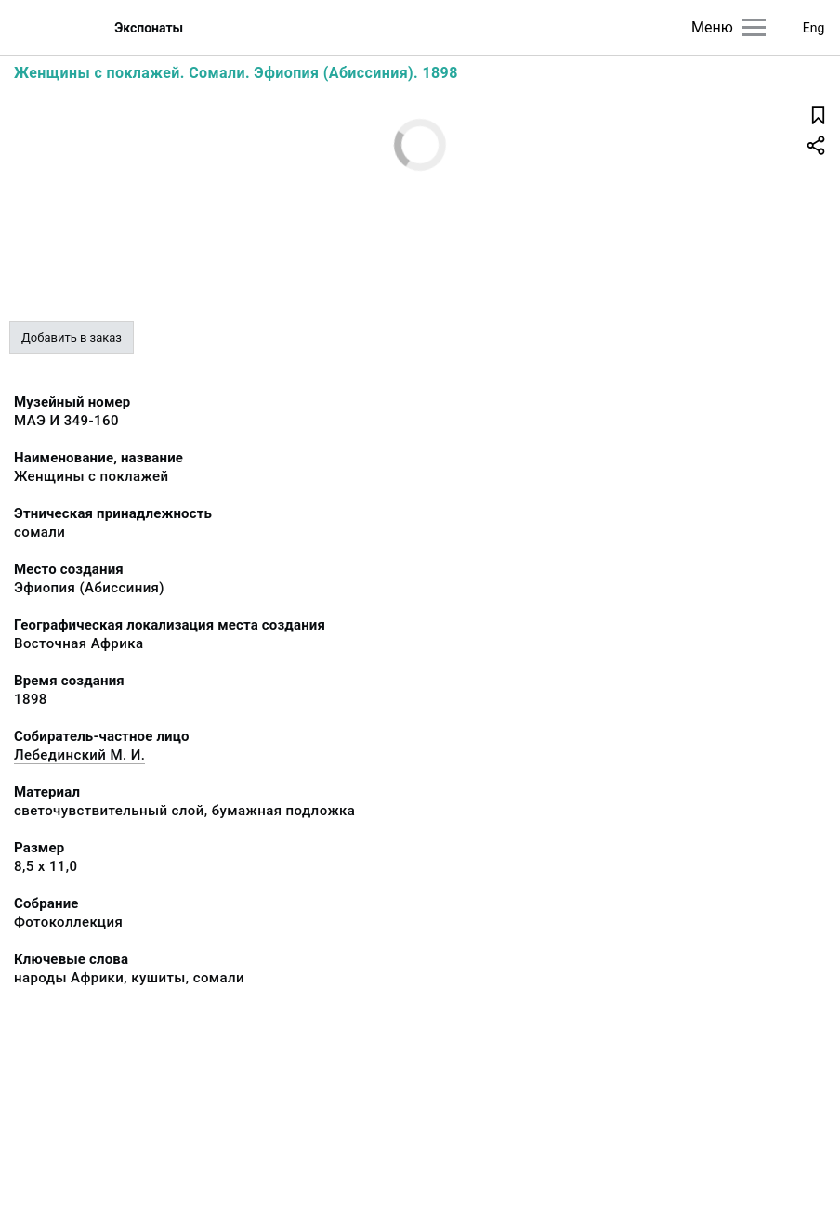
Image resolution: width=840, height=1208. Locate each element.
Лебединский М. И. (79, 755)
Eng (814, 27)
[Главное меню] (754, 27)
